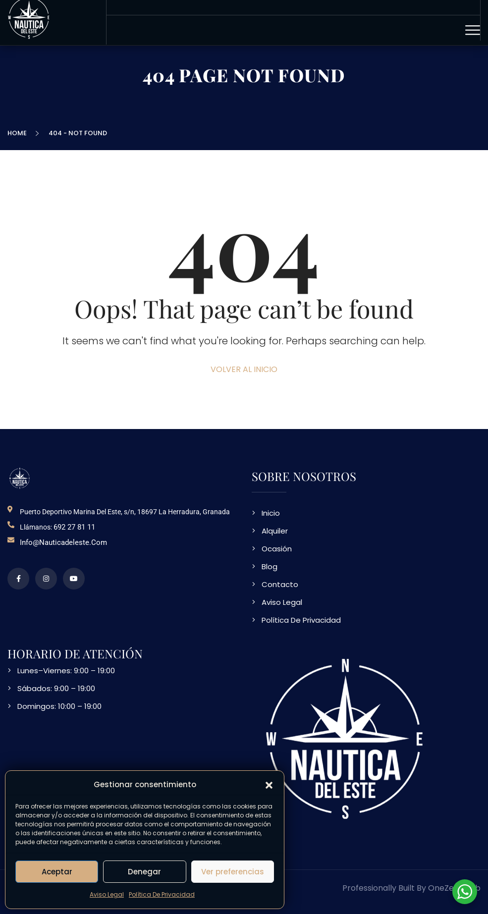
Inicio (271, 513)
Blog (269, 566)
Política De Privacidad (162, 894)
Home (18, 133)
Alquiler (275, 531)
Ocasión (277, 548)
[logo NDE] (19, 478)
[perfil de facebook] (18, 579)
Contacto (280, 584)
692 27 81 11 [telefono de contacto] (74, 527)
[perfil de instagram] (46, 579)
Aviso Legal (107, 894)
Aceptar (57, 871)
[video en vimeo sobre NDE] (74, 579)
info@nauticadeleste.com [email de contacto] (63, 542)
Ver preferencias (232, 871)
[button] (269, 785)
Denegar (144, 871)
